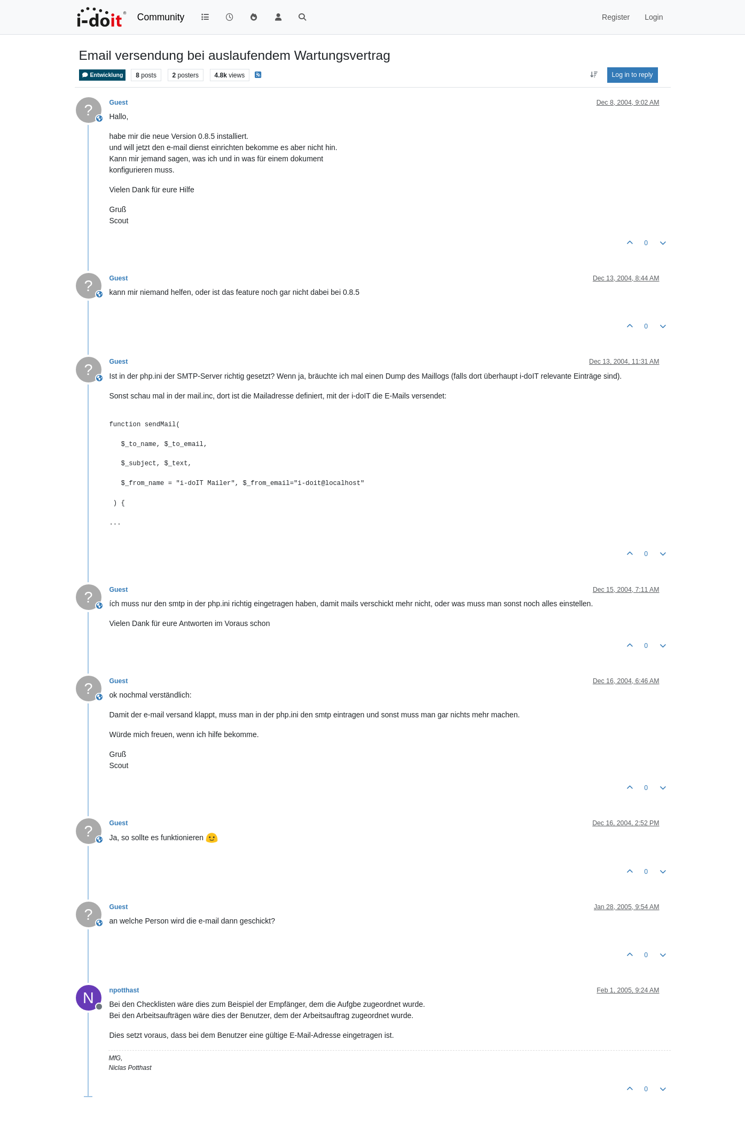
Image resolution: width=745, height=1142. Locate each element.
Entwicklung (102, 75)
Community (161, 17)
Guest (118, 102)
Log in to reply (632, 75)
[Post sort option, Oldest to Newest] (593, 74)
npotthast (124, 990)
